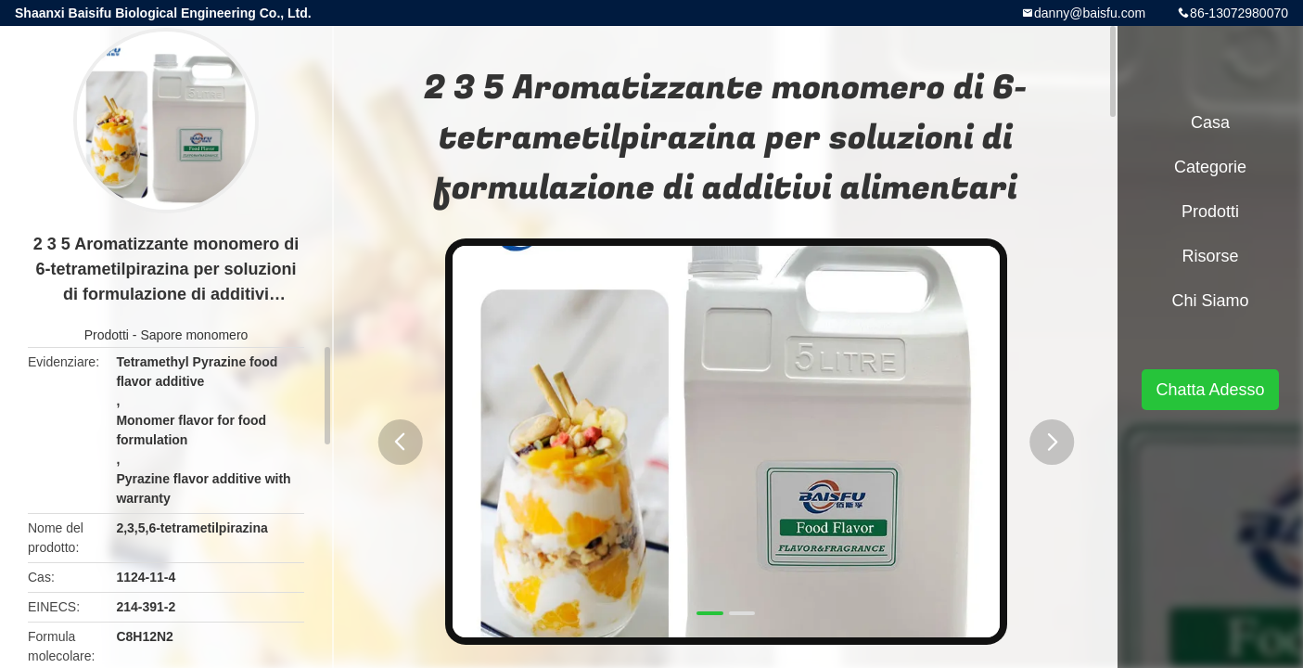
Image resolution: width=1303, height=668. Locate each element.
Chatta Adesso (1210, 389)
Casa (1210, 122)
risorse (1210, 256)
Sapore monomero (194, 335)
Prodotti (106, 335)
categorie (1210, 167)
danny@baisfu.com (1089, 13)
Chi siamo (1209, 300)
